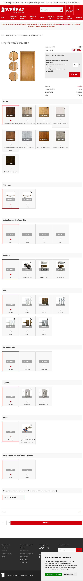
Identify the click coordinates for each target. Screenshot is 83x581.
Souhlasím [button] (50, 574)
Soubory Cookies (6, 554)
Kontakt (41, 3)
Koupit (74, 74)
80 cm (10, 470)
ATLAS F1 (27, 305)
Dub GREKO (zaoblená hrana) (44, 115)
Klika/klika (27, 361)
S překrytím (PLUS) (44, 397)
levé (10, 199)
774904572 (44, 548)
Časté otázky (34, 3)
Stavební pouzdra (60, 18)
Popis (4, 512)
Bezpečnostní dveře (21, 35)
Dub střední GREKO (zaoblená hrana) (11, 141)
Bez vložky (10, 432)
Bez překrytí (27, 397)
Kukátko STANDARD (27, 269)
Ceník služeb (15, 3)
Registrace (4, 551)
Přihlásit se (4, 548)
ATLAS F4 (44, 305)
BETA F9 (44, 326)
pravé (27, 199)
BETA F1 (10, 326)
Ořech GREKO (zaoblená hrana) (10, 115)
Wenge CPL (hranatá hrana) (10, 164)
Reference (7, 3)
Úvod (2, 18)
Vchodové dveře (33, 18)
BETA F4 (27, 326)
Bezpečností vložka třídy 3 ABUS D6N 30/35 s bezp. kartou (27, 433)
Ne (10, 269)
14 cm (60, 234)
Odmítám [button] (58, 574)
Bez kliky (10, 305)
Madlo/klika (44, 361)
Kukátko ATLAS (44, 269)
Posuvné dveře (23, 18)
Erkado (79, 86)
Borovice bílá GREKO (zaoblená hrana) (60, 117)
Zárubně (41, 18)
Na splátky (49, 3)
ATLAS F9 (60, 305)
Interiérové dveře (13, 18)
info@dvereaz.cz (63, 24)
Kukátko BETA (60, 269)
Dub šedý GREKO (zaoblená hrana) (27, 139)
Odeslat (79, 550)
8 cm (10, 234)
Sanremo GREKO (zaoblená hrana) (27, 115)
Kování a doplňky (51, 18)
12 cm (44, 234)
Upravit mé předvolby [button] (69, 574)
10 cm (27, 234)
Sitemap (3, 557)
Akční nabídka (69, 18)
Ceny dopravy (25, 3)
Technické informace (73, 3)
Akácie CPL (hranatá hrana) (43, 139)
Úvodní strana (5, 545)
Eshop (2, 35)
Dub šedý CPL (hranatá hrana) (60, 139)
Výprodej (79, 18)
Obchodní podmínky (60, 3)
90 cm (27, 470)
